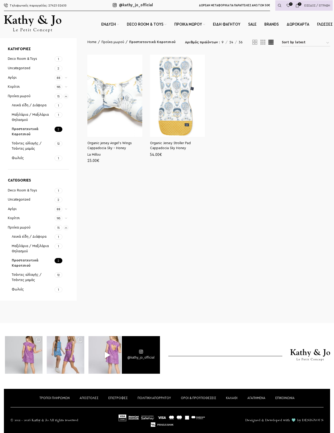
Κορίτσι (14, 87)
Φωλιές (18, 158)
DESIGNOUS (313, 420)
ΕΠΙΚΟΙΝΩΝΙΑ (285, 398)
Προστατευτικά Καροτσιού (25, 131)
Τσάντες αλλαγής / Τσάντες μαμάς (26, 146)
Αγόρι (12, 77)
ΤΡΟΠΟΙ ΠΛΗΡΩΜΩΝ (54, 398)
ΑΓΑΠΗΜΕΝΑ (256, 398)
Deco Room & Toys (22, 59)
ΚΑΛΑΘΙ (231, 398)
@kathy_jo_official (133, 5)
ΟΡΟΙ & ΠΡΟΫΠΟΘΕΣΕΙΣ (198, 398)
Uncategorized (19, 68)
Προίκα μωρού (19, 96)
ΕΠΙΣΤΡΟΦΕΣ (118, 398)
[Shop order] (305, 43)
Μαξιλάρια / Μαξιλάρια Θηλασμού (30, 117)
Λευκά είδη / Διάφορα (29, 105)
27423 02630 (35, 5)
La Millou (94, 154)
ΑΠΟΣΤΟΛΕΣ (89, 398)
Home (92, 42)
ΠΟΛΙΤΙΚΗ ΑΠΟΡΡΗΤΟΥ (154, 398)
